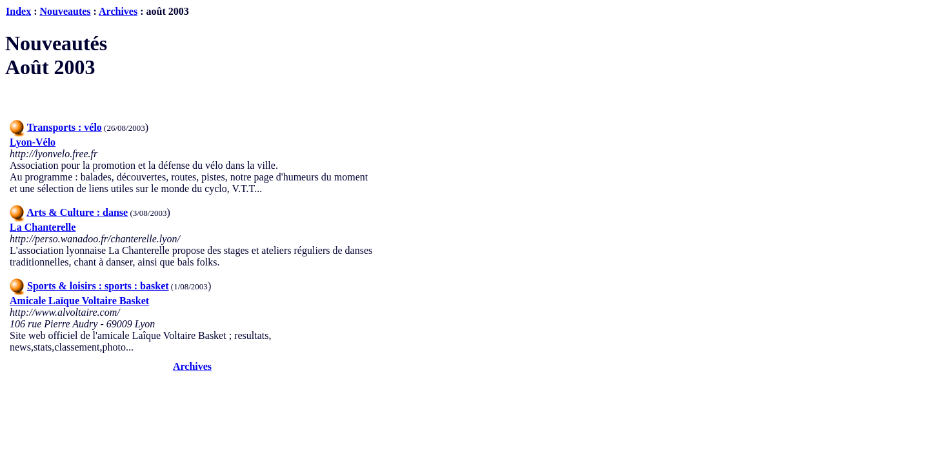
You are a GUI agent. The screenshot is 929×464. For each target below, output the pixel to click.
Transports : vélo (64, 127)
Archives (118, 11)
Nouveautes (64, 11)
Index (18, 11)
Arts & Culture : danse (77, 212)
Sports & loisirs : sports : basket (98, 285)
